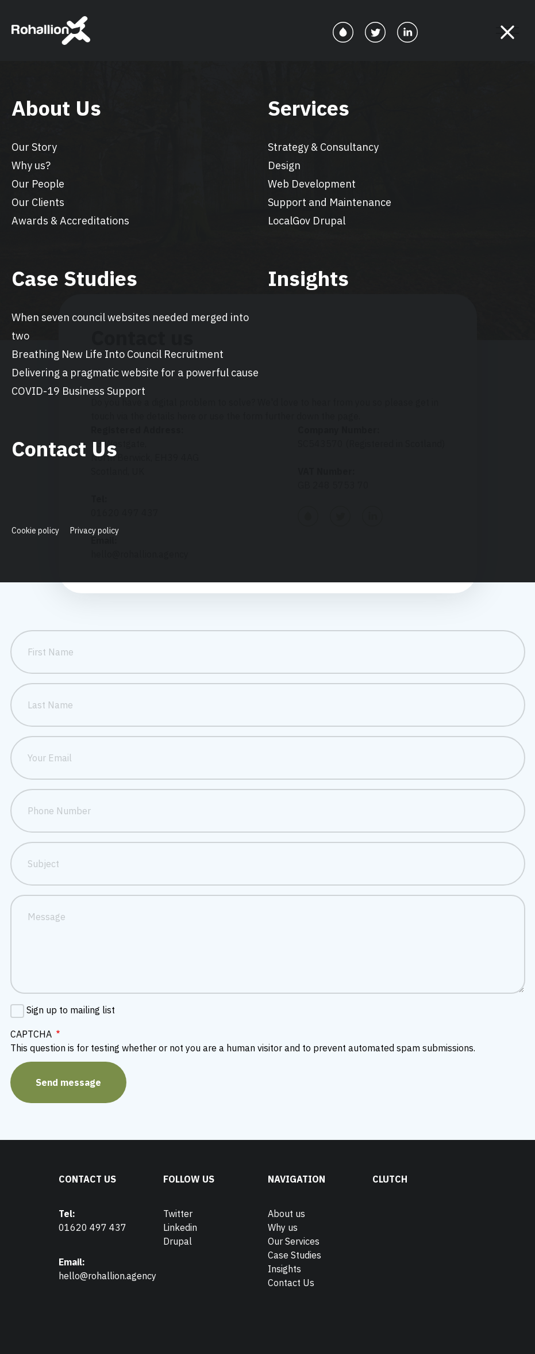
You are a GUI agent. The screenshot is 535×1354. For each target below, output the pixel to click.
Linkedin (180, 1227)
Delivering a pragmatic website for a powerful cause (135, 372)
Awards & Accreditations (70, 220)
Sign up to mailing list (70, 1010)
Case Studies (74, 278)
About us (286, 1213)
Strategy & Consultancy (323, 147)
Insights (308, 278)
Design (284, 165)
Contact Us (64, 448)
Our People (37, 183)
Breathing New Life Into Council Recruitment (117, 354)
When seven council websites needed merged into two (130, 326)
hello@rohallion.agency (107, 1275)
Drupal (177, 1241)
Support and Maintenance (329, 202)
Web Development (312, 183)
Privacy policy (94, 530)
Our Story (34, 147)
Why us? (31, 165)
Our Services (294, 1241)
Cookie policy (35, 530)
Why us (283, 1227)
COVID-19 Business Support (78, 391)
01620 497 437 (92, 1227)
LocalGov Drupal (306, 220)
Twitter (178, 1213)
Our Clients (37, 202)
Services (308, 107)
